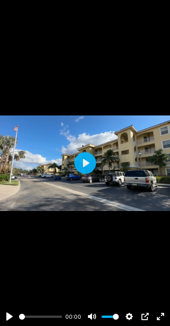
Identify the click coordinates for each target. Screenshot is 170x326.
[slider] (40, 316)
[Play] (9, 316)
